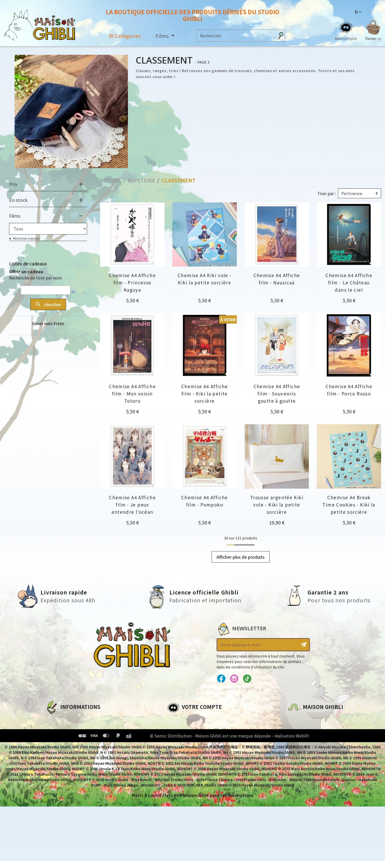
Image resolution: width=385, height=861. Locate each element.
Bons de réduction (187, 745)
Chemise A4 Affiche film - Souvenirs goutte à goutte (276, 393)
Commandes (180, 728)
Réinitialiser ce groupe (26, 238)
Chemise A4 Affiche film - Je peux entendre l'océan (132, 504)
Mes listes (177, 754)
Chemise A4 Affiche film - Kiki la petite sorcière (204, 393)
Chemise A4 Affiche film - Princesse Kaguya (132, 282)
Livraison (55, 754)
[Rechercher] (236, 36)
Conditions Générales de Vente (80, 745)
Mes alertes (179, 763)
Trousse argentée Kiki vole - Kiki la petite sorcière (276, 504)
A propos (55, 719)
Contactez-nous (305, 767)
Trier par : (326, 193)
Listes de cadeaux (28, 263)
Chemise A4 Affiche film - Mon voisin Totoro (132, 393)
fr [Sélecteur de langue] (356, 12)
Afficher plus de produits (241, 557)
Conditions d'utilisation (72, 736)
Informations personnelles (196, 719)
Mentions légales (64, 728)
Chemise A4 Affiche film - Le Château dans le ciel (348, 282)
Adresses (176, 736)
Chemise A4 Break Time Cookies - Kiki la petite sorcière (348, 504)
